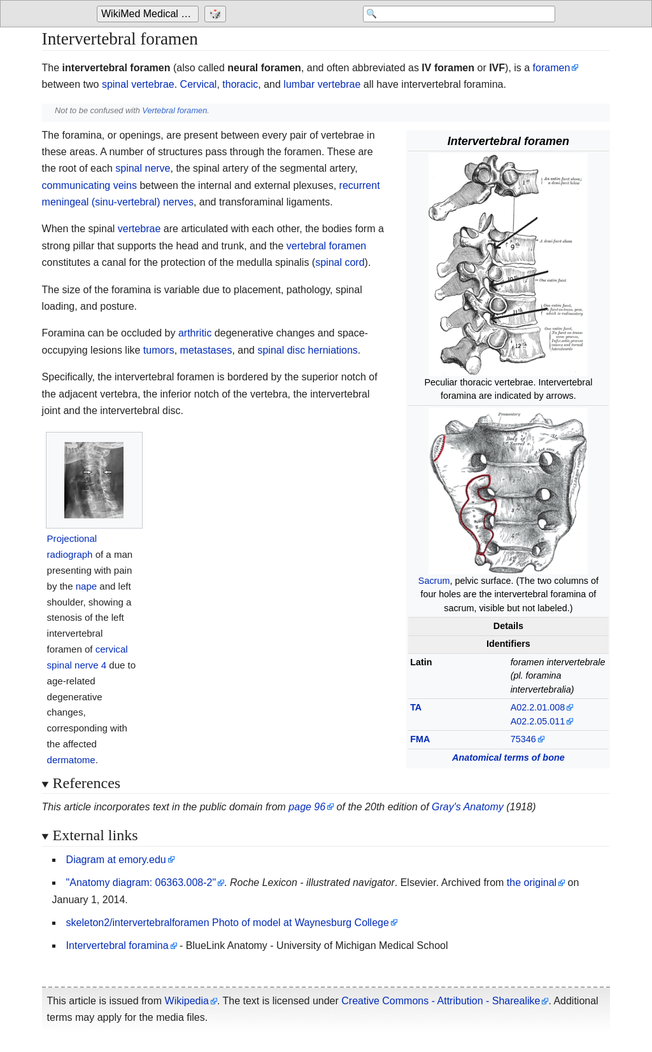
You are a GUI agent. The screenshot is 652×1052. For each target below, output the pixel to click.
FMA (420, 739)
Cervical (198, 84)
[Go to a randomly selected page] (216, 14)
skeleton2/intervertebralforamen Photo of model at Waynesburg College (227, 922)
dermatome (71, 759)
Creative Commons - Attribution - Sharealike (440, 1000)
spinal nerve (142, 168)
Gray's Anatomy (468, 806)
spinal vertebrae (138, 84)
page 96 (306, 806)
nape (86, 586)
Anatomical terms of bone (508, 757)
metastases (206, 350)
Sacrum (434, 581)
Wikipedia (187, 1000)
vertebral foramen (326, 245)
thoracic (240, 84)
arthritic (194, 333)
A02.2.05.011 (538, 721)
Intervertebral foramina (117, 945)
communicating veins (89, 185)
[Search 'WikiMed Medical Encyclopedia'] (453, 14)
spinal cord (339, 262)
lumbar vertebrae (321, 84)
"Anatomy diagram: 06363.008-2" (141, 882)
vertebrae (139, 228)
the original (531, 882)
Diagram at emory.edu (116, 859)
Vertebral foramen (174, 110)
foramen (551, 67)
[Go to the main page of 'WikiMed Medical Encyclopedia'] (149, 14)
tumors (158, 350)
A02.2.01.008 (538, 707)
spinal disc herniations (307, 350)
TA (416, 707)
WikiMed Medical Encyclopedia (150, 13)
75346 (523, 739)
